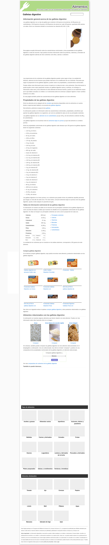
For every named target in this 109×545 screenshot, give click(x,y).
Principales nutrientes (57, 215)
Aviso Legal (56, 541)
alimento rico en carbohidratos (48, 115)
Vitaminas (54, 220)
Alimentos (80, 7)
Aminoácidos (55, 227)
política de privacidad (48, 541)
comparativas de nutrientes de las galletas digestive (42, 363)
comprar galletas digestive (54, 309)
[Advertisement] (45, 38)
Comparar (36, 343)
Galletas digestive (32, 14)
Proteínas (54, 225)
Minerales (54, 222)
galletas (48, 108)
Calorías (54, 217)
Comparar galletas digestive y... (54, 353)
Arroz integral (73, 323)
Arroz (35, 323)
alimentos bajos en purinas (56, 120)
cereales (49, 103)
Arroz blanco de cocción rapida (54, 323)
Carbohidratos (55, 230)
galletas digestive (56, 105)
